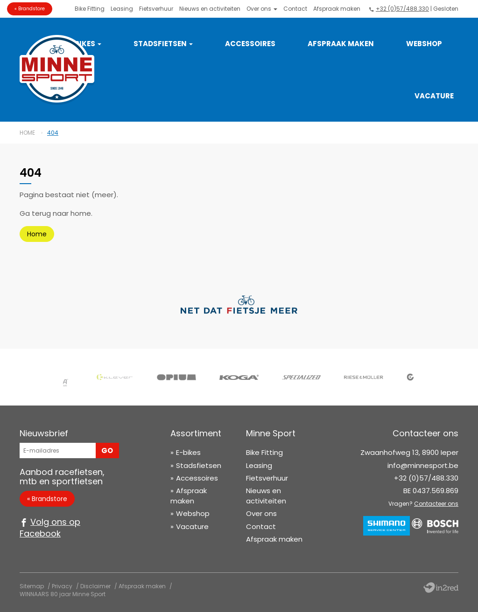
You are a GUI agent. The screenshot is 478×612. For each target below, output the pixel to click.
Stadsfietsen (163, 43)
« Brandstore (29, 8)
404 (52, 133)
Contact (295, 9)
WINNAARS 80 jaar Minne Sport (62, 594)
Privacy (62, 586)
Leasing (122, 9)
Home (27, 133)
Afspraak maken (336, 9)
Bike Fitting (90, 9)
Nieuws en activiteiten (209, 9)
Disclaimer (95, 586)
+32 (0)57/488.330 (402, 9)
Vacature (434, 96)
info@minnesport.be (422, 465)
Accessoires (250, 43)
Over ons (261, 9)
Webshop (424, 43)
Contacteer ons (436, 504)
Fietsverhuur (156, 9)
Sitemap (32, 586)
